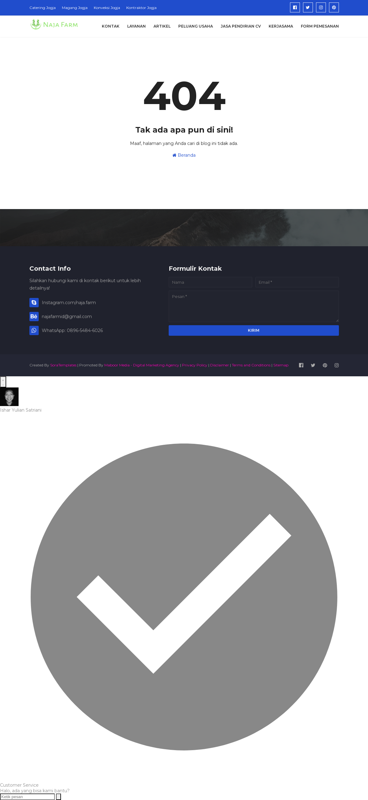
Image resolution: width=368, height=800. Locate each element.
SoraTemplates (63, 365)
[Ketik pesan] (27, 796)
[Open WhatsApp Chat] (3, 381)
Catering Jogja (42, 7)
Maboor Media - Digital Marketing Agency (141, 365)
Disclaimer (219, 365)
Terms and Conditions (251, 365)
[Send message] (58, 796)
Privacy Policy (194, 365)
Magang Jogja (75, 7)
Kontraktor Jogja (141, 7)
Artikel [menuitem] (162, 26)
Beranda (184, 155)
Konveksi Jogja (107, 7)
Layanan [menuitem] (136, 26)
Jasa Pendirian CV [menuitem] (241, 26)
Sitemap (280, 365)
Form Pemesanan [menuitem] (320, 26)
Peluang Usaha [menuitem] (195, 26)
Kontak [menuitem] (110, 26)
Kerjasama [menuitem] (281, 26)
